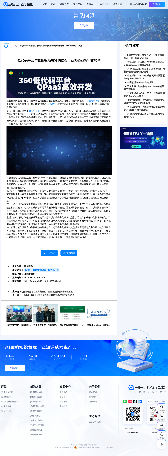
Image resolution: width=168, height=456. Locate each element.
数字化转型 (53, 270)
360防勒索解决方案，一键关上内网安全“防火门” (144, 115)
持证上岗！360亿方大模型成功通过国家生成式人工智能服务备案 (144, 63)
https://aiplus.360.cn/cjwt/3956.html (42, 281)
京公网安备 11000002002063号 (86, 447)
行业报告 (63, 402)
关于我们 (117, 4)
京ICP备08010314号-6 (63, 448)
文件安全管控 (36, 421)
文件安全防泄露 (37, 425)
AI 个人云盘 (6, 411)
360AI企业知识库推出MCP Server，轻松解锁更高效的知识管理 (144, 70)
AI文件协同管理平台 (10, 402)
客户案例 (77, 4)
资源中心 (90, 4)
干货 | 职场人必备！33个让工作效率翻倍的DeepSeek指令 (144, 94)
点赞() (51, 253)
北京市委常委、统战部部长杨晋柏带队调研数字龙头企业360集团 (144, 101)
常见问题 (32, 46)
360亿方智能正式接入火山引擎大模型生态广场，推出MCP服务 (144, 56)
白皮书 (62, 397)
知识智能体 (6, 397)
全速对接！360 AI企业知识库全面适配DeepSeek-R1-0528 (144, 77)
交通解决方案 (36, 402)
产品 (53, 4)
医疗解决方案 (36, 397)
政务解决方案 (36, 392)
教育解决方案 (36, 411)
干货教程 (63, 406)
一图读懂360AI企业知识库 (139, 82)
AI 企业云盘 (6, 406)
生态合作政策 (95, 422)
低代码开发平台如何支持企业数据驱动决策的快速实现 (50, 295)
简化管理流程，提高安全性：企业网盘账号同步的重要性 (48, 291)
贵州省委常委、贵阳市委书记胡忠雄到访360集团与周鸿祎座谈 (144, 108)
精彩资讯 (23, 46)
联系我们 (93, 392)
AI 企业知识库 (7, 392)
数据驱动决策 (39, 270)
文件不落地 (35, 416)
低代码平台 (93, 101)
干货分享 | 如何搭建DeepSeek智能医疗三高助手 (144, 88)
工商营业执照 (108, 448)
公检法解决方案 (37, 406)
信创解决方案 (36, 435)
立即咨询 (157, 4)
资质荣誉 (93, 397)
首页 (44, 4)
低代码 (27, 270)
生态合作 (104, 4)
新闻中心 (63, 392)
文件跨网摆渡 (36, 430)
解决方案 (64, 4)
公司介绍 (93, 402)
